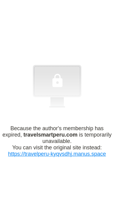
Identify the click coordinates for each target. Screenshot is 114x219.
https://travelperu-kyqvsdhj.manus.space (57, 154)
